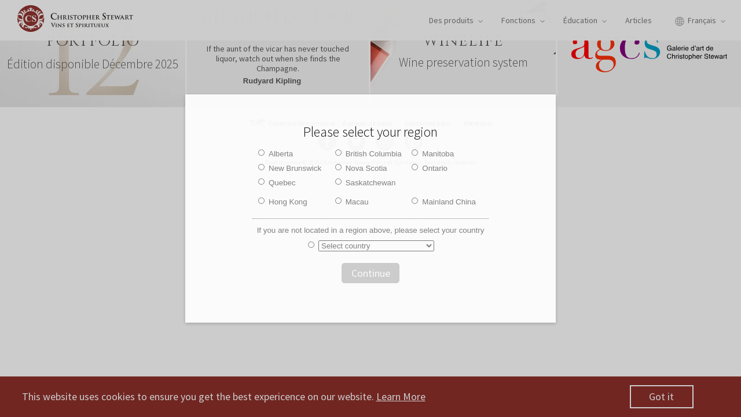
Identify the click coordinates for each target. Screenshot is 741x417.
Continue (370, 273)
